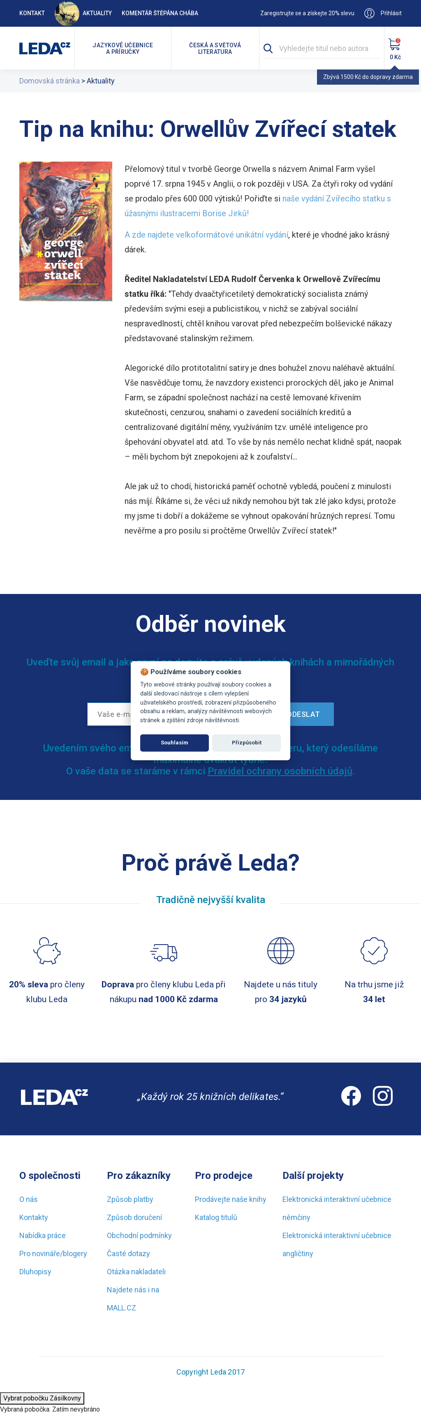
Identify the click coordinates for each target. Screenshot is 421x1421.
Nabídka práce (42, 1235)
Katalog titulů (216, 1217)
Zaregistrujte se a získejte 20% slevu (307, 13)
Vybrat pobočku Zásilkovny (42, 1398)
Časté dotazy (128, 1253)
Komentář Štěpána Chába (160, 13)
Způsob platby (130, 1199)
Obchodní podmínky (139, 1235)
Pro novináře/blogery (53, 1253)
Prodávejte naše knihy (230, 1199)
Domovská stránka (49, 80)
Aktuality (83, 13)
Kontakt (32, 13)
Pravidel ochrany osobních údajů (280, 771)
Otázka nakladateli (136, 1271)
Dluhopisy (35, 1271)
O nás (28, 1199)
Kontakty (33, 1217)
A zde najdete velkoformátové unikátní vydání (206, 235)
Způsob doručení (134, 1217)
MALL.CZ (121, 1307)
